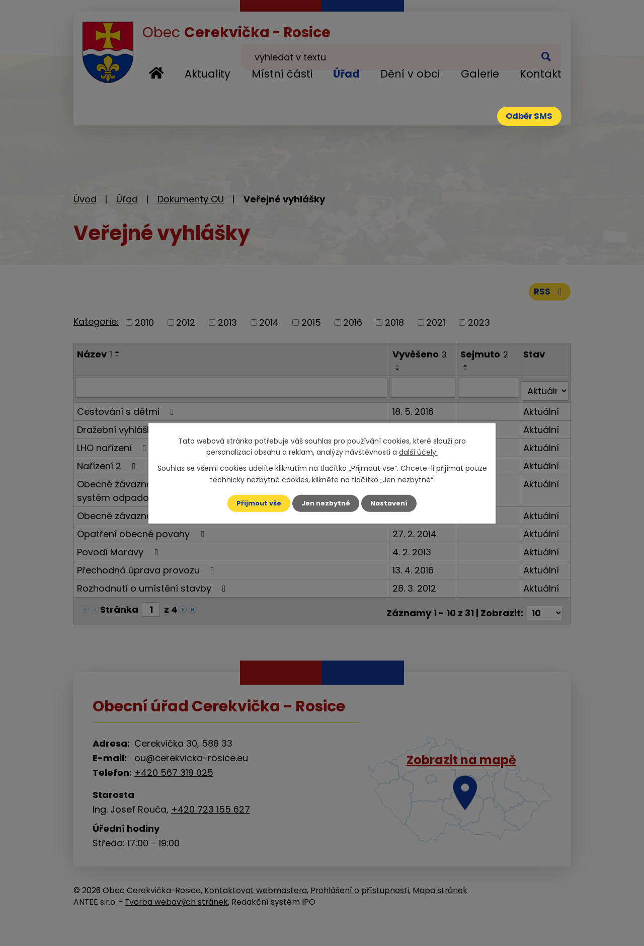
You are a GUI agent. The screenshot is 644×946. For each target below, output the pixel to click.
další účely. (418, 452)
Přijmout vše (255, 503)
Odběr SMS (522, 118)
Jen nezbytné (325, 503)
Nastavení (392, 503)
